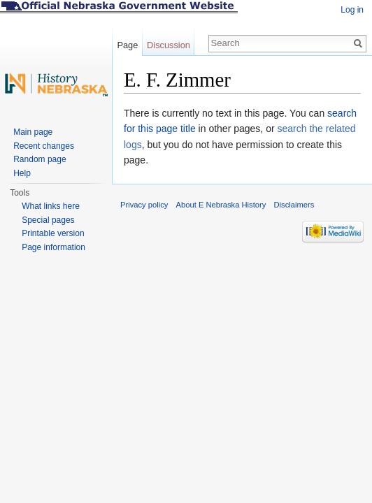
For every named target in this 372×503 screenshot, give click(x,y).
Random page (39, 159)
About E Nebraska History (221, 205)
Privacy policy (144, 205)
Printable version (53, 233)
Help (22, 173)
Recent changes (43, 146)
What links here (51, 206)
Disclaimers (293, 205)
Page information (53, 247)
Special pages (48, 220)
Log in (352, 10)
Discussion (168, 45)
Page (127, 45)
